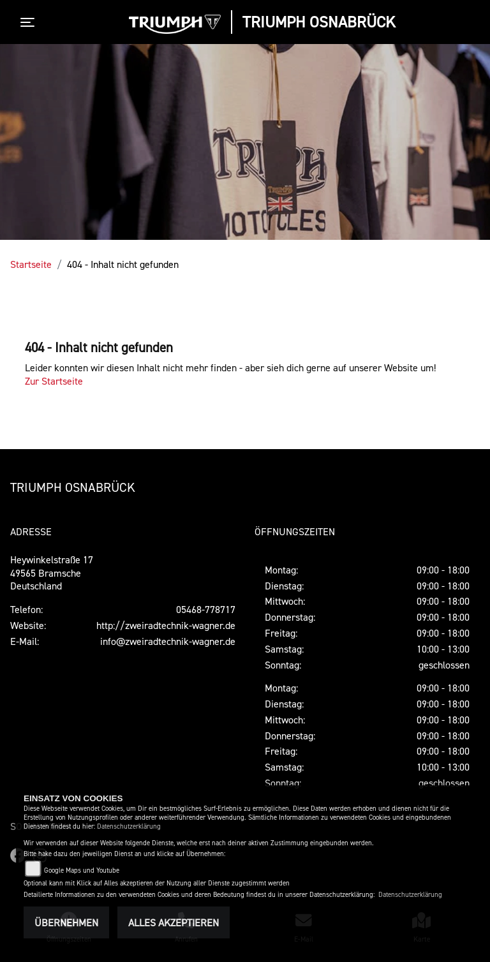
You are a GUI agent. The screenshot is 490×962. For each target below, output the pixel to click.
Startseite (31, 264)
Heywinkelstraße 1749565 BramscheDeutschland (51, 573)
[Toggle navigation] (30, 22)
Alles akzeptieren (173, 922)
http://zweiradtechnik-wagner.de (165, 625)
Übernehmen (66, 922)
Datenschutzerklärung (129, 826)
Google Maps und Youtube (81, 870)
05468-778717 (205, 609)
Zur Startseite (54, 380)
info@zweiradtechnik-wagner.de (167, 641)
